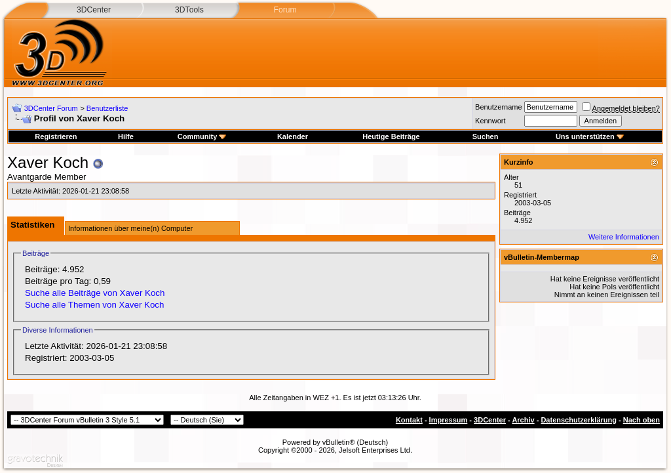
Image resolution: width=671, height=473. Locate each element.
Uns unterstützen (590, 136)
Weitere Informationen (623, 237)
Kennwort (490, 121)
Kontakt (409, 420)
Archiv (523, 420)
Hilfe (126, 136)
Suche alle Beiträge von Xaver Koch (94, 293)
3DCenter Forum (51, 108)
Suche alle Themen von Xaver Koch (94, 305)
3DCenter (94, 9)
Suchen (485, 136)
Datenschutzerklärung (579, 420)
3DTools (189, 9)
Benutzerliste (107, 108)
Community (202, 136)
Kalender (292, 136)
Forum (284, 9)
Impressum (448, 420)
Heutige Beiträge (390, 136)
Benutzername (498, 107)
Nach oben (641, 420)
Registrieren (56, 136)
